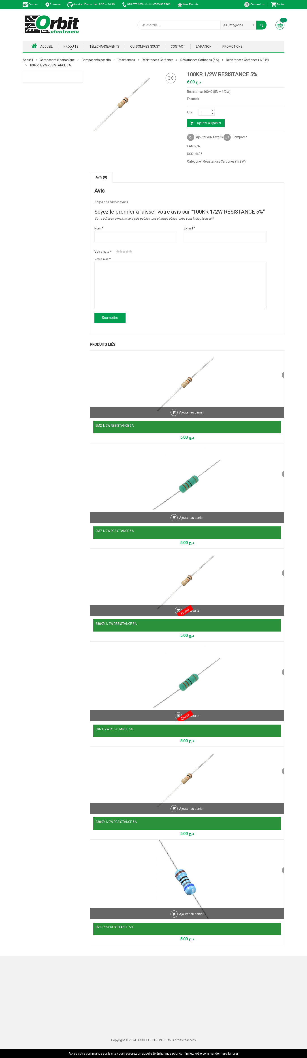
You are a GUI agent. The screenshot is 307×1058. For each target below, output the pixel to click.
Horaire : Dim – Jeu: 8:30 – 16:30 (91, 4)
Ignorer (233, 1053)
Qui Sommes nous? (145, 46)
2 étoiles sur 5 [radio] (120, 251)
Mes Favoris (187, 4)
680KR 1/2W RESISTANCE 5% (116, 623)
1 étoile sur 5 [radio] (117, 251)
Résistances (126, 60)
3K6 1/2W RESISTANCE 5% (114, 729)
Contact (30, 4)
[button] (171, 78)
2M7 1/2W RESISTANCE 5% (115, 531)
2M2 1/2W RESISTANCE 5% (115, 425)
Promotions (232, 46)
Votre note (103, 251)
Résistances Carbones (157, 60)
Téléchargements (104, 46)
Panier (277, 4)
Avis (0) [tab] (101, 177)
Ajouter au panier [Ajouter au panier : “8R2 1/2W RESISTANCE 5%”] (191, 918)
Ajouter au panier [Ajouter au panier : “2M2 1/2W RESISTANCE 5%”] (191, 416)
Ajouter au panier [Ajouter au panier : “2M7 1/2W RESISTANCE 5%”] (191, 522)
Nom (98, 228)
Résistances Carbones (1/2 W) (247, 60)
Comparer (239, 137)
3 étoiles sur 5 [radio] (124, 251)
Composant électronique (57, 60)
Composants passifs (96, 60)
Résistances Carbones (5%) (199, 60)
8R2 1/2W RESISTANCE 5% (114, 927)
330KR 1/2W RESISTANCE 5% (116, 822)
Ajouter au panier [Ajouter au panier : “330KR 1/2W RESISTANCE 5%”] (191, 812)
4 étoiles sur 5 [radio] (127, 251)
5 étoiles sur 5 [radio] (130, 251)
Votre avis (102, 259)
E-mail (189, 228)
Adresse (52, 4)
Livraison (203, 46)
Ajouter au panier (209, 123)
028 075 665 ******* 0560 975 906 (145, 4)
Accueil (42, 45)
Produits (71, 46)
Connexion (254, 4)
